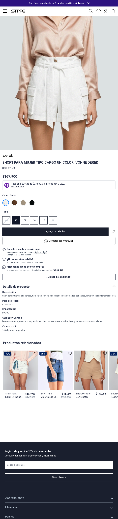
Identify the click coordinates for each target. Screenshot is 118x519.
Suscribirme (59, 477)
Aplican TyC (40, 252)
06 (16, 220)
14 (53, 220)
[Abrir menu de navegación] (4, 11)
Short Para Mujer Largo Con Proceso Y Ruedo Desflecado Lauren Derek (49, 395)
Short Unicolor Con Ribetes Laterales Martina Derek (83, 395)
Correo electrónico (16, 465)
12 (43, 220)
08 (25, 220)
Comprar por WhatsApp (59, 240)
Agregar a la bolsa (55, 231)
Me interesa (17, 186)
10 (34, 220)
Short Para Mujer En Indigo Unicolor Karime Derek (13, 395)
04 (6, 220)
